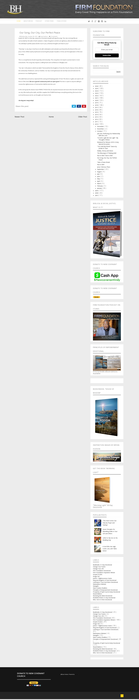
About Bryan (28, 21)
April (98, 182)
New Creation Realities (100, 589)
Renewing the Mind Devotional (102, 597)
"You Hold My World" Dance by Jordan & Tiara (107, 148)
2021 (96, 99)
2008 (96, 194)
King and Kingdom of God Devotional (104, 581)
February (100, 187)
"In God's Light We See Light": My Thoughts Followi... (107, 140)
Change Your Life (98, 569)
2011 (96, 123)
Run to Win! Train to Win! (105, 156)
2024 (96, 92)
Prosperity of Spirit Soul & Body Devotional (106, 593)
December (100, 127)
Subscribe (107, 56)
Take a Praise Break (103, 163)
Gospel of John (97, 575)
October (100, 132)
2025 (96, 89)
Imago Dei (96, 577)
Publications (63, 21)
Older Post (82, 117)
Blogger (76, 675)
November (100, 130)
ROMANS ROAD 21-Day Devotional (104, 598)
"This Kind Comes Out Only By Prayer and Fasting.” (109, 524)
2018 (96, 106)
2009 (96, 191)
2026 (96, 87)
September (100, 170)
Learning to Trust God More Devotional (105, 583)
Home (18, 21)
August (99, 172)
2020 (96, 101)
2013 (96, 118)
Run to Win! (100, 165)
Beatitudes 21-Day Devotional (102, 566)
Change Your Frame (99, 568)
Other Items (49, 21)
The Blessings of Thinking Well (106, 154)
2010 (96, 125)
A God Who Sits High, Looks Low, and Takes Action (110, 549)
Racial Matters (97, 595)
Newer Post (19, 117)
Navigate (96, 587)
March (99, 184)
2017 (96, 108)
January (99, 189)
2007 (96, 196)
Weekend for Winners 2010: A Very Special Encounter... (108, 144)
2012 (96, 120)
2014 (96, 115)
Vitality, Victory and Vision (105, 152)
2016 (96, 111)
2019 (96, 104)
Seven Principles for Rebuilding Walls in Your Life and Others (110, 532)
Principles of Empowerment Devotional (105, 591)
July (98, 175)
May (98, 180)
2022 (96, 96)
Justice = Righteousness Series (102, 579)
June (98, 177)
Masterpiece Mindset (99, 585)
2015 (96, 113)
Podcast (39, 21)
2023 (96, 94)
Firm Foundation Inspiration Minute (104, 573)
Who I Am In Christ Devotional (102, 600)
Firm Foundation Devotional (102, 571)
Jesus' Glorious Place (103, 168)
